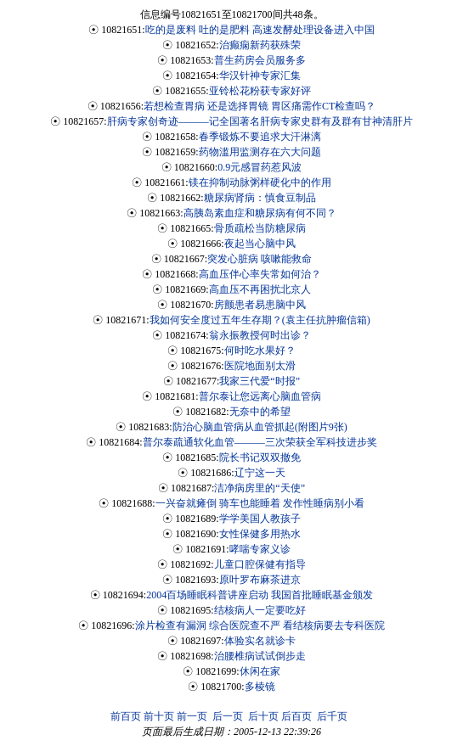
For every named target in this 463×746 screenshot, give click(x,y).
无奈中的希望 (260, 412)
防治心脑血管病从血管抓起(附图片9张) (259, 427)
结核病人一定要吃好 (260, 610)
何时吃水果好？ (260, 350)
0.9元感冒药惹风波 (259, 167)
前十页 (159, 716)
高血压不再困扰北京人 (260, 289)
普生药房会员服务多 (260, 60)
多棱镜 (260, 687)
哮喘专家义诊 (260, 549)
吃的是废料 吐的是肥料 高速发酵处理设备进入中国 (260, 30)
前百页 (125, 716)
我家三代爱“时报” (259, 381)
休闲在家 (260, 671)
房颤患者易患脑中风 (260, 305)
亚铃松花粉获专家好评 (260, 91)
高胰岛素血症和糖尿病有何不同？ (260, 213)
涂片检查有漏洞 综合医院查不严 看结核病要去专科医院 (260, 625)
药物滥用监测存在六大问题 (260, 152)
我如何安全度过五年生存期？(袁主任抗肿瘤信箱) (260, 320)
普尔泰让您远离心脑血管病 (260, 396)
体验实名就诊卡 (260, 641)
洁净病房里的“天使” (259, 488)
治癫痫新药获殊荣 (260, 45)
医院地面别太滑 (260, 366)
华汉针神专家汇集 (260, 75)
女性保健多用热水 (260, 534)
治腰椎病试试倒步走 (260, 656)
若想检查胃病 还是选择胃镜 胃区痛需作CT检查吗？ (259, 106)
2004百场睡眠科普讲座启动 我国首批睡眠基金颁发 (259, 595)
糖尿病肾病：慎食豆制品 (260, 198)
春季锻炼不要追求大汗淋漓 (260, 137)
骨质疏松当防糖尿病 (260, 228)
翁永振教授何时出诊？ (260, 335)
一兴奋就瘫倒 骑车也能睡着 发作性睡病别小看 (259, 503)
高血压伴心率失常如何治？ (260, 274)
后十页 (263, 716)
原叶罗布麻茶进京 (260, 580)
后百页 (296, 716)
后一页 (227, 716)
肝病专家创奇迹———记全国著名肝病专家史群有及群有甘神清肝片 (260, 121)
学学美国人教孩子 (260, 518)
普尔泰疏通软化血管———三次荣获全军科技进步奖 (260, 442)
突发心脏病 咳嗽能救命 (259, 259)
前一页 (192, 716)
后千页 (332, 716)
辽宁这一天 (259, 473)
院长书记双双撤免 (260, 457)
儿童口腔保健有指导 (260, 564)
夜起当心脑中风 (260, 244)
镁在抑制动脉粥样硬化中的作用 (260, 182)
